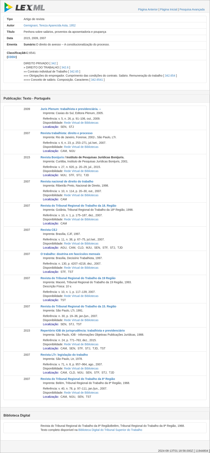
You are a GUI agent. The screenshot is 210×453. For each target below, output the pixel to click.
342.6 (64, 67)
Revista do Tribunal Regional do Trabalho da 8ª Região (78, 379)
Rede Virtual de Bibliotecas (81, 122)
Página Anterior (148, 9)
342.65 (74, 71)
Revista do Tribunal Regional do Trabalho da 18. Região (78, 205)
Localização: (51, 126)
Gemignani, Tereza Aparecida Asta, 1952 (49, 25)
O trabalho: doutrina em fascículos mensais (70, 254)
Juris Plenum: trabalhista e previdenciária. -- (71, 109)
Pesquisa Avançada (192, 9)
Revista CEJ (49, 229)
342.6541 (97, 79)
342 (53, 63)
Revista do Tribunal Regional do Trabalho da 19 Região (78, 278)
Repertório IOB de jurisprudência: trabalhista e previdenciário (83, 330)
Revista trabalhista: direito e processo (67, 133)
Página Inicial (168, 9)
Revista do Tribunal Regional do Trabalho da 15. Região (78, 306)
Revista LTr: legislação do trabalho (64, 354)
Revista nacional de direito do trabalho (67, 181)
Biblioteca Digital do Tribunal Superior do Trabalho (110, 429)
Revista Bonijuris (52, 157)
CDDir (12, 57)
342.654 (170, 75)
